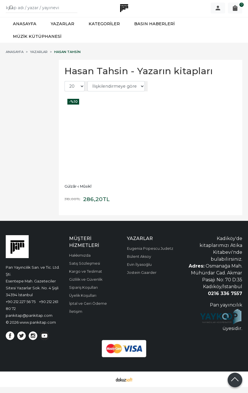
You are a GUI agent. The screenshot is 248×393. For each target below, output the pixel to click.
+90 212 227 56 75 (21, 307)
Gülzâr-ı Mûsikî (78, 192)
